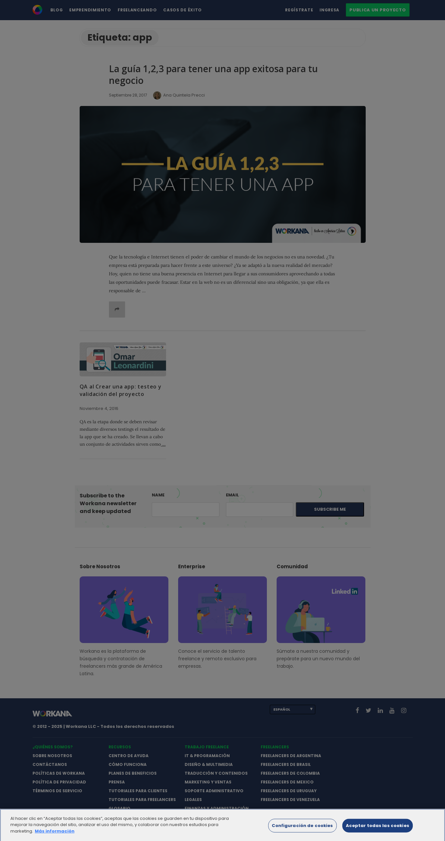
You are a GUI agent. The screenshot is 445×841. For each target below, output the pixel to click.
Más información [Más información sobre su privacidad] (54, 837)
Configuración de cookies (302, 832)
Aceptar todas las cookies (377, 832)
